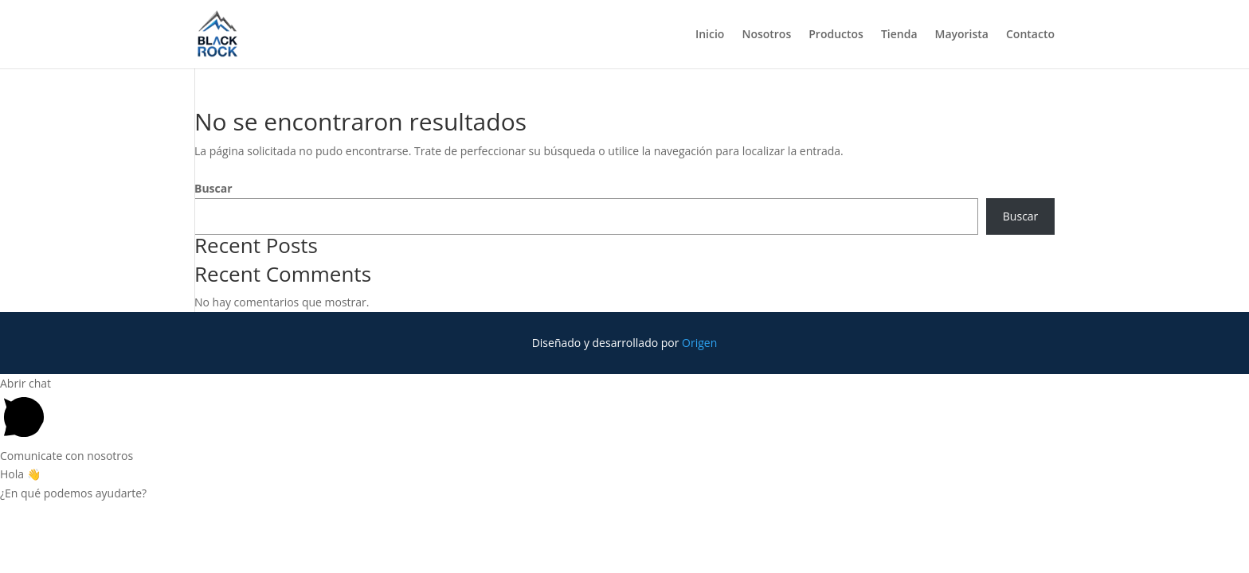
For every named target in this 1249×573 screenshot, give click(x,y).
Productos (836, 35)
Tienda (899, 35)
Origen (699, 342)
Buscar (213, 188)
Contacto (1030, 35)
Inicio (709, 35)
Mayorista (962, 35)
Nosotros (766, 35)
